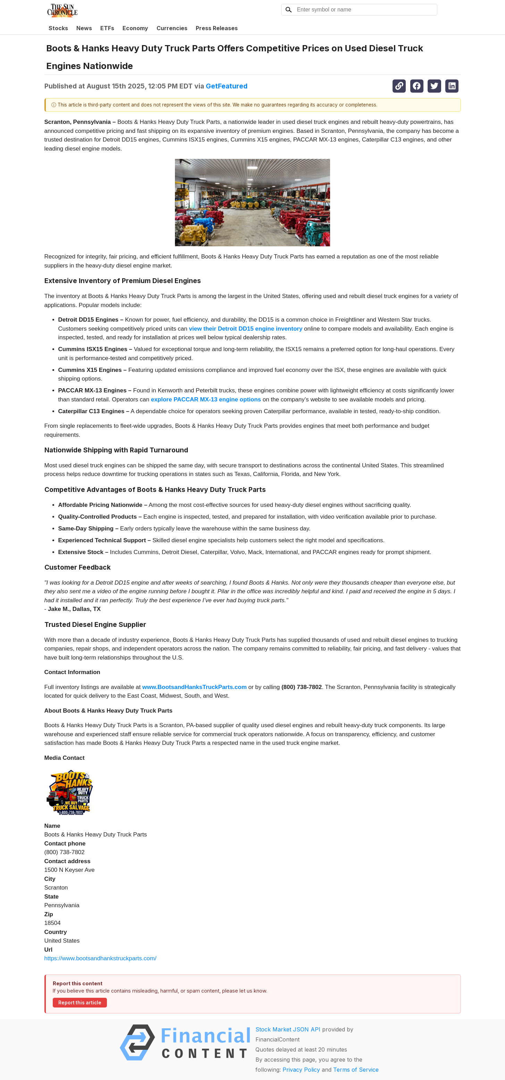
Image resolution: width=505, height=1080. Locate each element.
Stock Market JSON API (287, 1029)
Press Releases (217, 28)
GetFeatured (226, 86)
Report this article (79, 1002)
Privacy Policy (301, 1069)
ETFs (107, 28)
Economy (135, 28)
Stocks (58, 28)
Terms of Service (356, 1069)
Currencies (172, 28)
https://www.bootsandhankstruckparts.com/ (100, 958)
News (84, 28)
